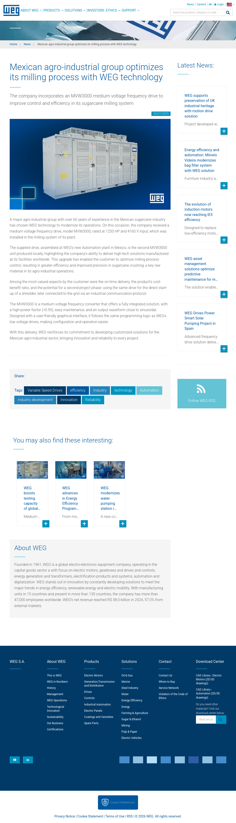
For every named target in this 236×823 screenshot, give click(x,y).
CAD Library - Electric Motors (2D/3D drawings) (209, 679)
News (190, 4)
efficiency (78, 390)
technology (123, 390)
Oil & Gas (127, 675)
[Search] (228, 13)
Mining (125, 725)
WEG (10, 10)
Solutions (73, 10)
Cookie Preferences (122, 802)
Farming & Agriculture (134, 713)
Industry (99, 390)
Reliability (93, 400)
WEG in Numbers (57, 681)
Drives (88, 691)
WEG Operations (57, 700)
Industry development (35, 400)
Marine (125, 681)
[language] (230, 4)
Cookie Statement (90, 816)
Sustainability (55, 717)
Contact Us (165, 675)
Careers (201, 4)
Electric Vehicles (131, 738)
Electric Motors (93, 675)
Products (52, 10)
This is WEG (54, 675)
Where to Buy (167, 681)
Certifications (55, 729)
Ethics (111, 10)
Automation (149, 390)
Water (125, 694)
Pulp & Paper (129, 731)
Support (129, 10)
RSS (130, 816)
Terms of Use (114, 816)
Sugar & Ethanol (131, 719)
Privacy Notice (64, 816)
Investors (95, 10)
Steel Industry (129, 688)
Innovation (69, 400)
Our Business (55, 723)
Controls (89, 698)
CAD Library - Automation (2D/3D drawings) (208, 693)
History (51, 688)
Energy (125, 706)
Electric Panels (93, 710)
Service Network (169, 688)
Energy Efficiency (131, 700)
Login (219, 4)
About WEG (29, 10)
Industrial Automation (97, 704)
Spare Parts (91, 723)
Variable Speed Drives (44, 390)
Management (55, 694)
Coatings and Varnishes (98, 717)
